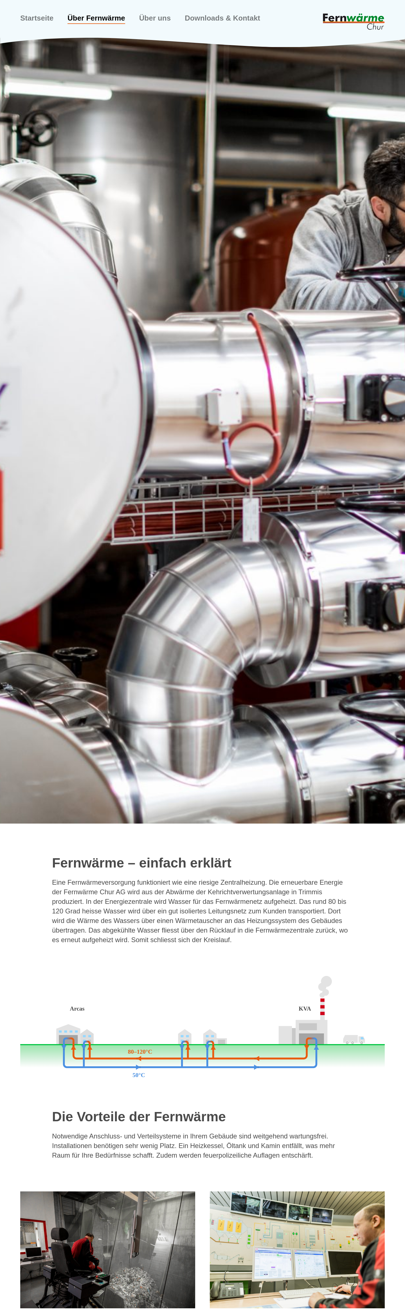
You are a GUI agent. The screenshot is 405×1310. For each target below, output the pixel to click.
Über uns (164, 18)
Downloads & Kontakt (235, 18)
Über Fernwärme (101, 18)
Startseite (38, 18)
